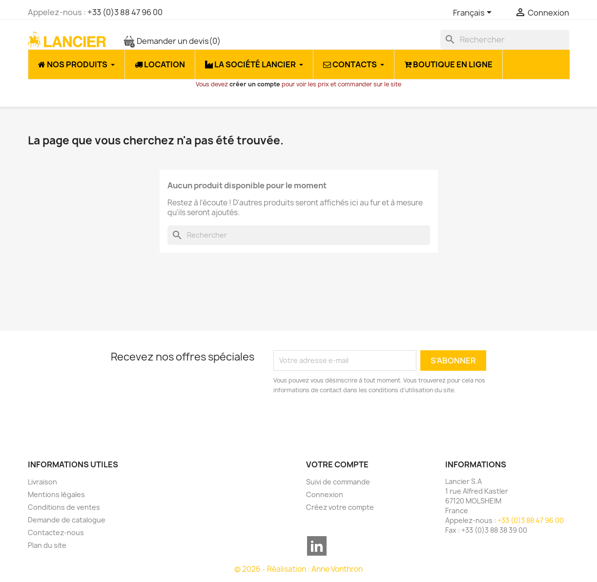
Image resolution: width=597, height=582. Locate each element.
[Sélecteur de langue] (474, 13)
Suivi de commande (338, 481)
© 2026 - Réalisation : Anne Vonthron (298, 569)
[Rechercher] (504, 39)
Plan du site (47, 545)
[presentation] (355, 422)
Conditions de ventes (64, 507)
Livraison (42, 481)
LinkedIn (317, 546)
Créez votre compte (340, 507)
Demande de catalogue (66, 519)
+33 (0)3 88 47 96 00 (125, 12)
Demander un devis (172, 41)
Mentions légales (56, 494)
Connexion (324, 494)
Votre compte (337, 464)
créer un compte (254, 84)
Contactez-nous (56, 532)
